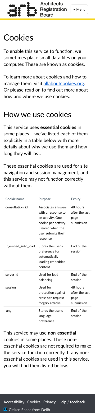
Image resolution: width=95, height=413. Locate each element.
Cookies (34, 401)
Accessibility (14, 401)
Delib (45, 409)
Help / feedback (72, 401)
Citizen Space (20, 409)
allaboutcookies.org (64, 83)
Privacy (49, 401)
